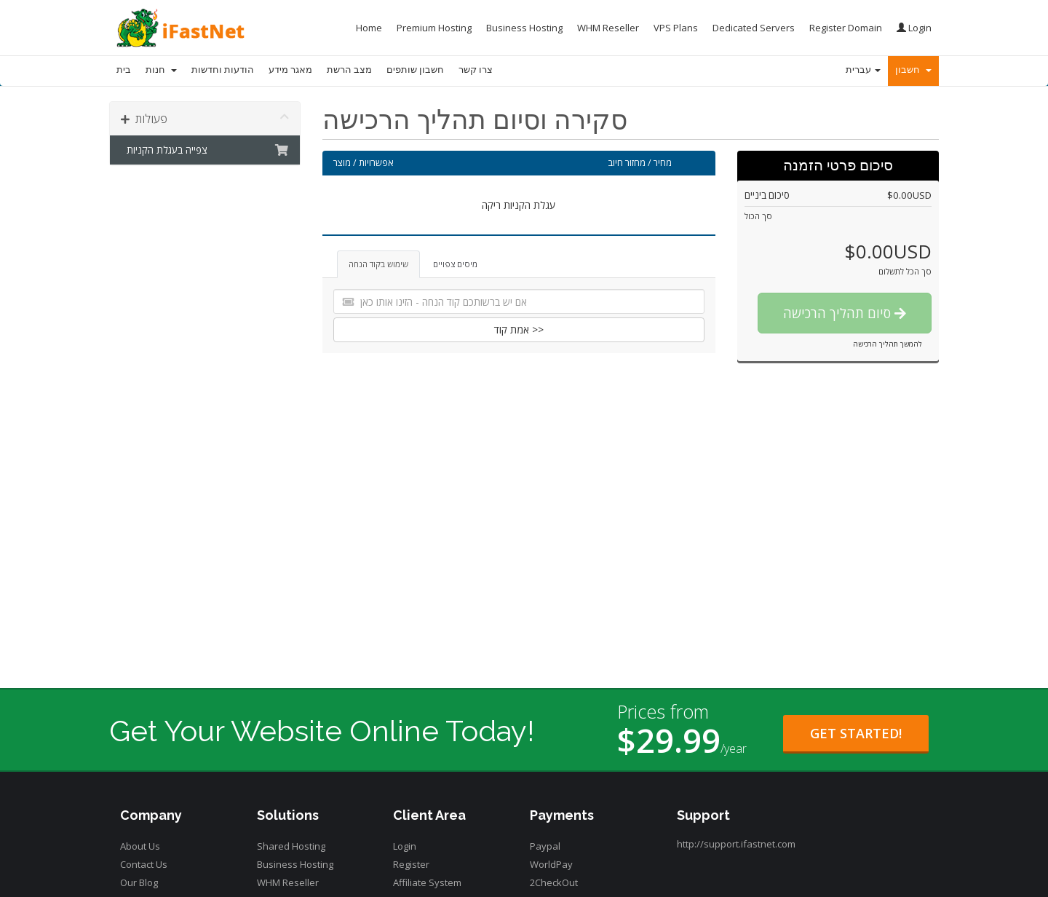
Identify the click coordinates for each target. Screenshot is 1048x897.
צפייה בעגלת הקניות (205, 150)
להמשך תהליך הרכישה (887, 344)
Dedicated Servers (753, 27)
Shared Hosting (291, 846)
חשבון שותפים (415, 69)
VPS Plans (676, 27)
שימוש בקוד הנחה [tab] (378, 263)
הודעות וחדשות (222, 69)
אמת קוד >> (519, 329)
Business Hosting (524, 27)
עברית (863, 69)
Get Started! (856, 733)
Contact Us (143, 864)
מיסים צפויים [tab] (455, 263)
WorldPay (551, 864)
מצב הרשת (349, 69)
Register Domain (845, 27)
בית (123, 69)
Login (914, 27)
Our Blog (139, 882)
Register (411, 864)
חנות (161, 69)
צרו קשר (475, 69)
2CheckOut (554, 882)
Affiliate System (427, 882)
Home (369, 27)
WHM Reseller (608, 27)
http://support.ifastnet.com (736, 843)
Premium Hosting (434, 27)
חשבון (913, 69)
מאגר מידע (290, 69)
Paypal (545, 846)
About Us (140, 846)
